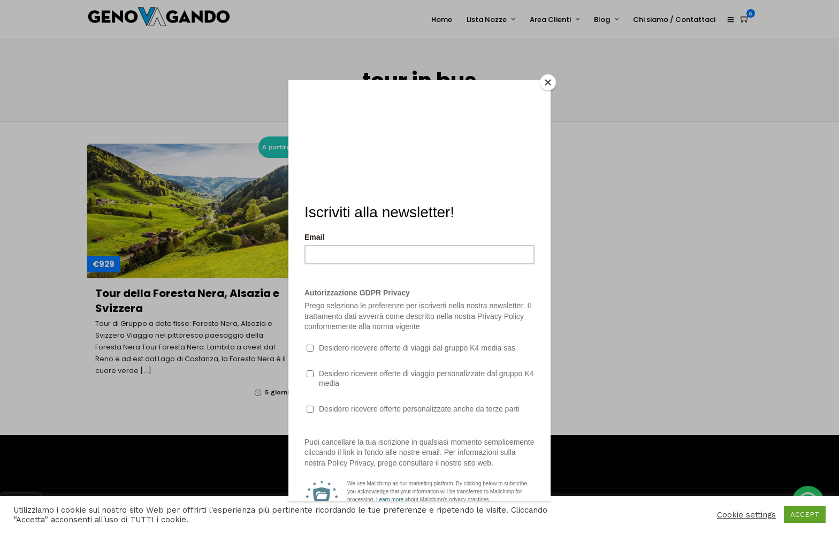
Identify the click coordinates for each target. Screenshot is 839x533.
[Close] (548, 82)
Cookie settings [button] (746, 515)
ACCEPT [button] (804, 515)
